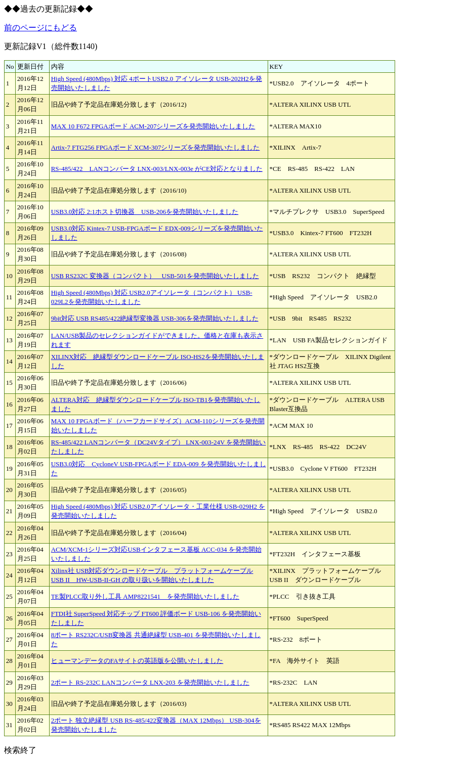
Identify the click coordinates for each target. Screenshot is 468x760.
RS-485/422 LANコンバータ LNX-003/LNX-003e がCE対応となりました (157, 168)
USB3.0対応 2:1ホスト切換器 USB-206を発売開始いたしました (145, 211)
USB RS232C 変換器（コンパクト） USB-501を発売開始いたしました (155, 276)
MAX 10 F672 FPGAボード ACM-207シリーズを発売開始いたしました (153, 126)
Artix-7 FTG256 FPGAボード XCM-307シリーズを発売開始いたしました (155, 147)
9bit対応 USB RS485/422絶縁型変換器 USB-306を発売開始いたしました (155, 318)
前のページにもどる (40, 27)
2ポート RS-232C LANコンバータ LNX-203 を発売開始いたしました (150, 682)
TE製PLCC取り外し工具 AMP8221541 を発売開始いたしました (145, 596)
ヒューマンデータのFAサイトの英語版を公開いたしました (137, 660)
